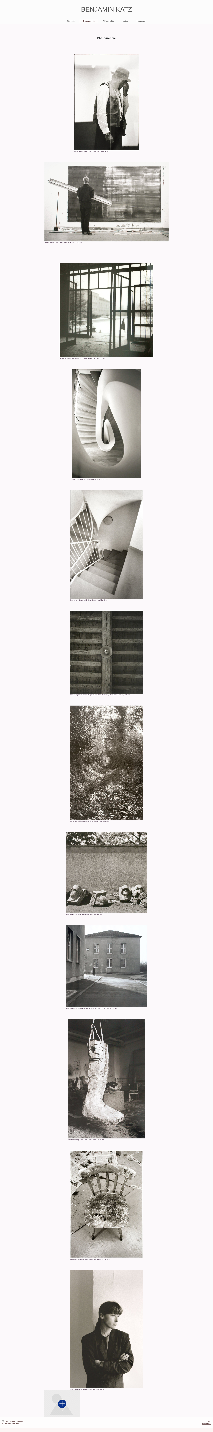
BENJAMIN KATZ (106, 9)
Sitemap (20, 1421)
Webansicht (206, 1424)
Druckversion (9, 1421)
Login (209, 1421)
